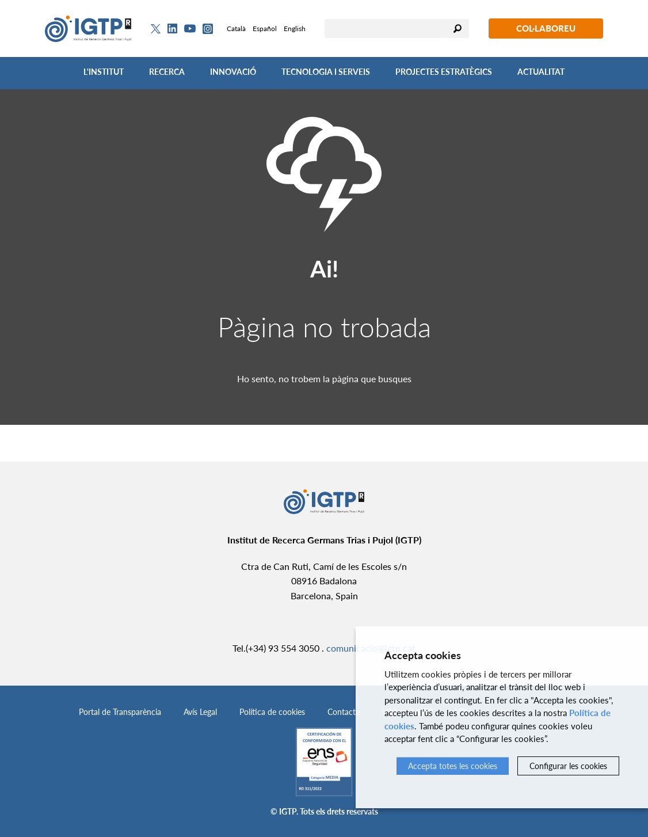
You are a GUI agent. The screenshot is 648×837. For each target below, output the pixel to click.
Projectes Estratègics (443, 72)
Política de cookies (272, 712)
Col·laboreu (545, 28)
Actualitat (541, 72)
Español (265, 28)
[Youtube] (190, 28)
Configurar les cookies (568, 766)
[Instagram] (208, 29)
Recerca (167, 72)
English (295, 28)
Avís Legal (200, 712)
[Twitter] (156, 29)
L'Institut (103, 72)
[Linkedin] (172, 29)
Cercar (457, 28)
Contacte (343, 712)
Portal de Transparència (120, 712)
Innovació (233, 72)
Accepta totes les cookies (452, 766)
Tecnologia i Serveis (325, 72)
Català (236, 28)
